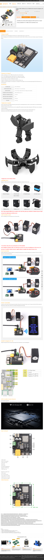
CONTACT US (29, 3)
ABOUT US (24, 3)
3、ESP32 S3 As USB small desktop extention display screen (8, 531)
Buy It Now (18, 17)
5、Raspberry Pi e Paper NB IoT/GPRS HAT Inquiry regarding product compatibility (11, 532)
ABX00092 (18, 517)
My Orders (37, 0)
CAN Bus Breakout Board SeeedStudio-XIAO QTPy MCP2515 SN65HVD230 (10, 525)
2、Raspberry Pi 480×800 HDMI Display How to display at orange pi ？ (9, 530)
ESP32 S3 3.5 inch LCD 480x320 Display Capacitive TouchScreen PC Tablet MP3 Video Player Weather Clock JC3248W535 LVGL (25, 520)
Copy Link (37, 17)
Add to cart (26, 17)
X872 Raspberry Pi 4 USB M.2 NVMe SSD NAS (31, 519)
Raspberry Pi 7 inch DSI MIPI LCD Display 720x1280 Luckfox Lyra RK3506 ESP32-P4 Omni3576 (13, 519)
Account (34, 0)
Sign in (28, 0)
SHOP (33, 3)
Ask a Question (33, 17)
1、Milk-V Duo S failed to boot (4, 529)
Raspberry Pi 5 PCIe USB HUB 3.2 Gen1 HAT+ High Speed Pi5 (8, 517)
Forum (25, 0)
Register (31, 0)
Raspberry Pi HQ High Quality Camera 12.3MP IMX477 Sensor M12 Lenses (10, 516)
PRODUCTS (14, 3)
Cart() (41, 0)
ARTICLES (19, 3)
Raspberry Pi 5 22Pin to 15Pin (23, 516)
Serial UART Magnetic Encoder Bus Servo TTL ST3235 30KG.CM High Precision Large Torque (12, 518)
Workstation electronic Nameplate (5, 520)
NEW (10, 3)
